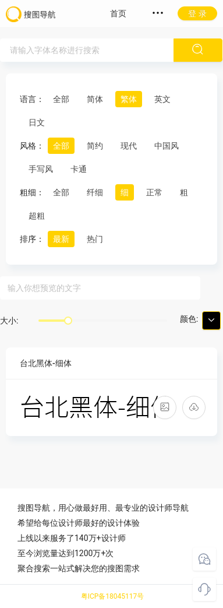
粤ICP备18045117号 (112, 596)
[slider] (68, 321)
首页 (118, 13)
